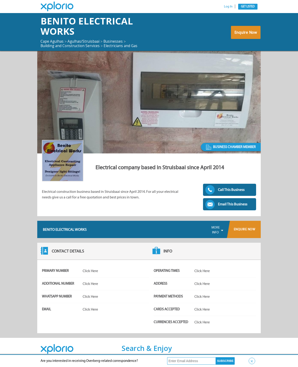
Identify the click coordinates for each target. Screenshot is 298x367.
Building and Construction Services (71, 46)
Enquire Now (245, 32)
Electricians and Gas (122, 46)
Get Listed (248, 6)
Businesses (115, 41)
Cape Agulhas (52, 41)
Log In (228, 6)
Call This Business (231, 189)
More (215, 230)
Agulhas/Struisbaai (85, 41)
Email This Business (232, 204)
